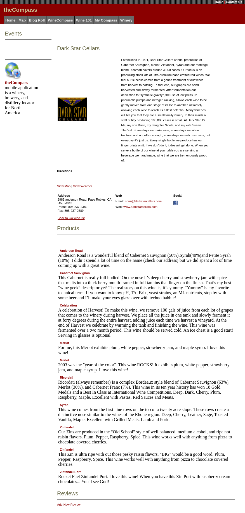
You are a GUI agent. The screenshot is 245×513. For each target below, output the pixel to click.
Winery (126, 20)
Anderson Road (71, 250)
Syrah (64, 405)
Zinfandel (67, 427)
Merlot (64, 343)
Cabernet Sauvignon (75, 273)
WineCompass (60, 20)
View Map (63, 186)
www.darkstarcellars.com (140, 206)
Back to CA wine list (71, 218)
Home (219, 2)
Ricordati (66, 377)
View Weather (82, 186)
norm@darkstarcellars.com (143, 201)
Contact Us (234, 2)
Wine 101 (84, 20)
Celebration (68, 305)
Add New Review (69, 504)
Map (22, 20)
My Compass (106, 20)
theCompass (16, 82)
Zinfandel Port (70, 472)
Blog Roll (37, 20)
